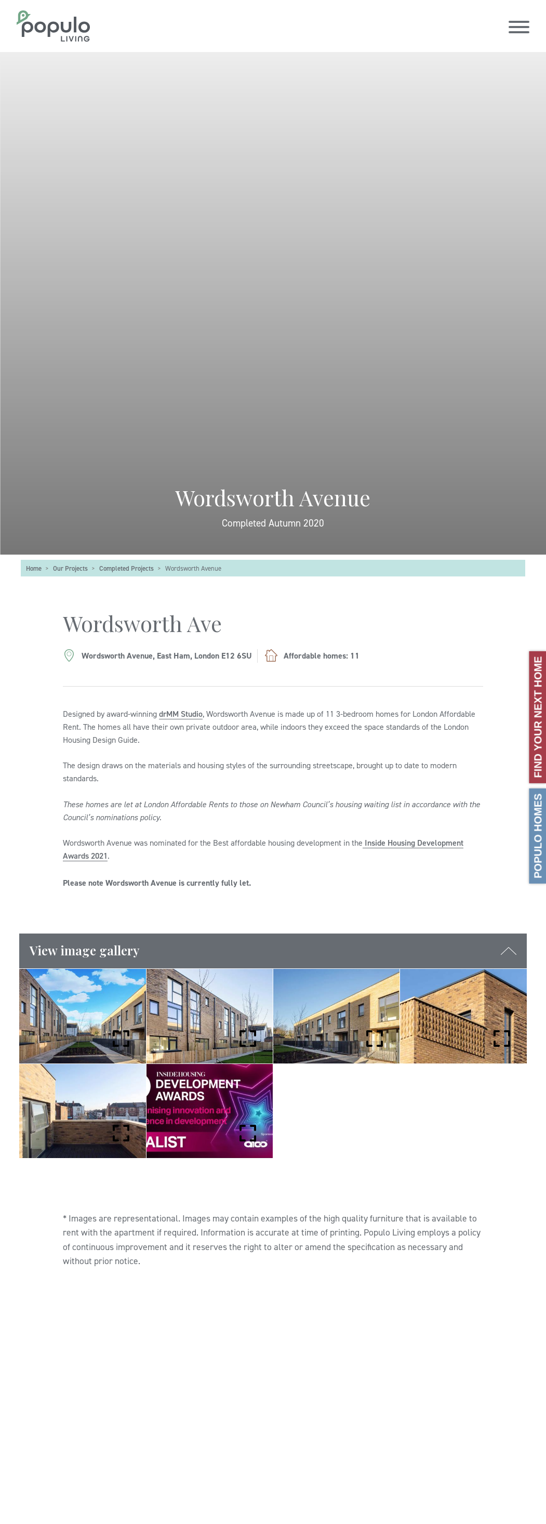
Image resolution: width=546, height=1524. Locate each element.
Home (34, 568)
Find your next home (537, 717)
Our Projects (70, 568)
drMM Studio (181, 713)
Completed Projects (126, 568)
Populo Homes (537, 835)
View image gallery (85, 950)
